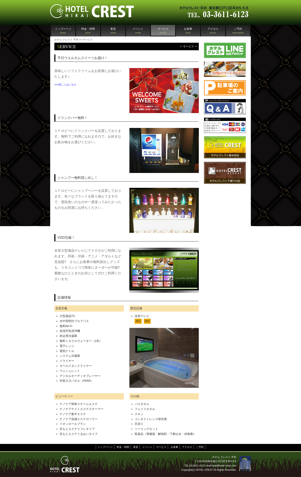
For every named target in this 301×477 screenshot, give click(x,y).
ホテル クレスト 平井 (66, 39)
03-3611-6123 (197, 465)
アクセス (187, 447)
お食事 (174, 447)
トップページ (105, 447)
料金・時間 (123, 447)
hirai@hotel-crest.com (224, 465)
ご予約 (200, 447)
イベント (147, 447)
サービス (161, 447)
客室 (135, 447)
